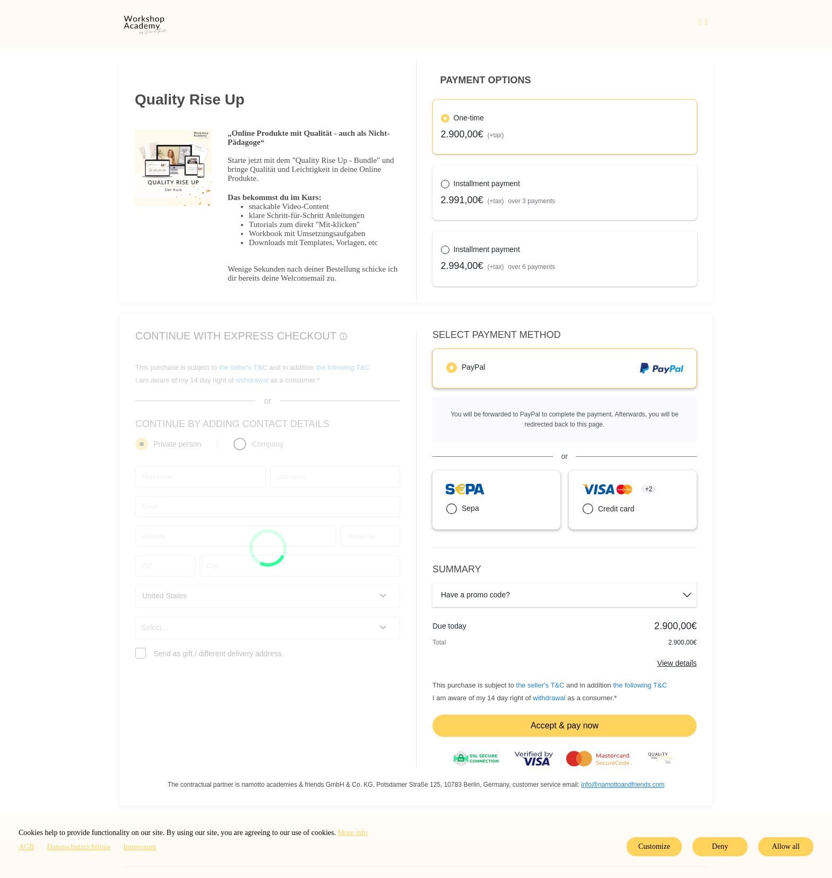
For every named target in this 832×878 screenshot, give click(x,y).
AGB (26, 847)
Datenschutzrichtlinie (79, 847)
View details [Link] (677, 663)
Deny (720, 846)
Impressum (139, 847)
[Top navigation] (703, 24)
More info (353, 833)
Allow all (786, 846)
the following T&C (640, 685)
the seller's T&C (541, 685)
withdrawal (549, 698)
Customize (654, 846)
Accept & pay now (565, 725)
